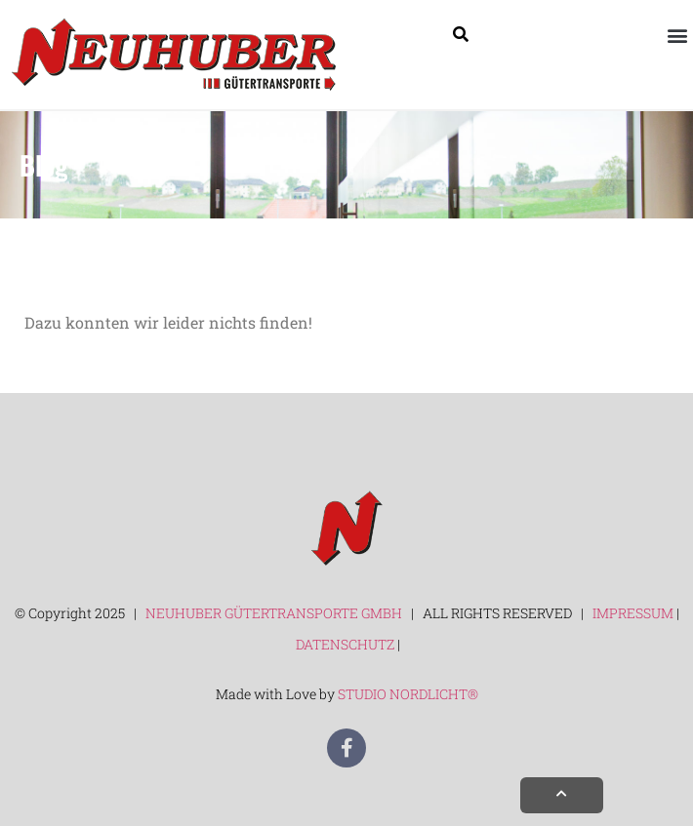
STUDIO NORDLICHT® (408, 694)
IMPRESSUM (632, 613)
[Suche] (460, 34)
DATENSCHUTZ (346, 644)
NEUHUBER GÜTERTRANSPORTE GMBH (272, 613)
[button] (677, 35)
